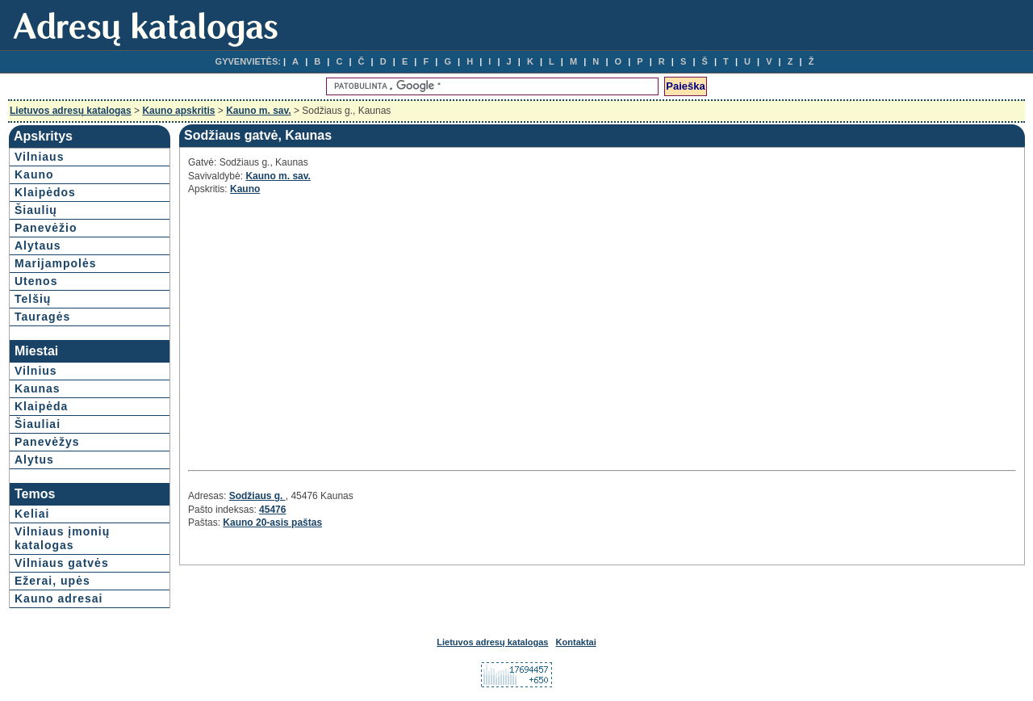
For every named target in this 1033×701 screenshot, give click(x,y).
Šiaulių (36, 210)
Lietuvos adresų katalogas (71, 110)
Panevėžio (46, 227)
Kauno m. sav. (258, 110)
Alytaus (38, 245)
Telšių (33, 298)
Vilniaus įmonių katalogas (62, 538)
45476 (272, 509)
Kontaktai (576, 642)
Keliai (32, 513)
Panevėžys (47, 441)
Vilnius (36, 370)
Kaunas (38, 388)
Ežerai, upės (52, 580)
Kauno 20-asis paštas (272, 522)
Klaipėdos (45, 192)
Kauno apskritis (178, 110)
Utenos (36, 281)
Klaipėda (41, 406)
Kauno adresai (58, 598)
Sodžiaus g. (257, 496)
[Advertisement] (331, 330)
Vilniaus (39, 156)
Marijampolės (55, 263)
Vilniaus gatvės (62, 562)
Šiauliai (38, 424)
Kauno (34, 174)
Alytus (34, 459)
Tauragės (42, 316)
